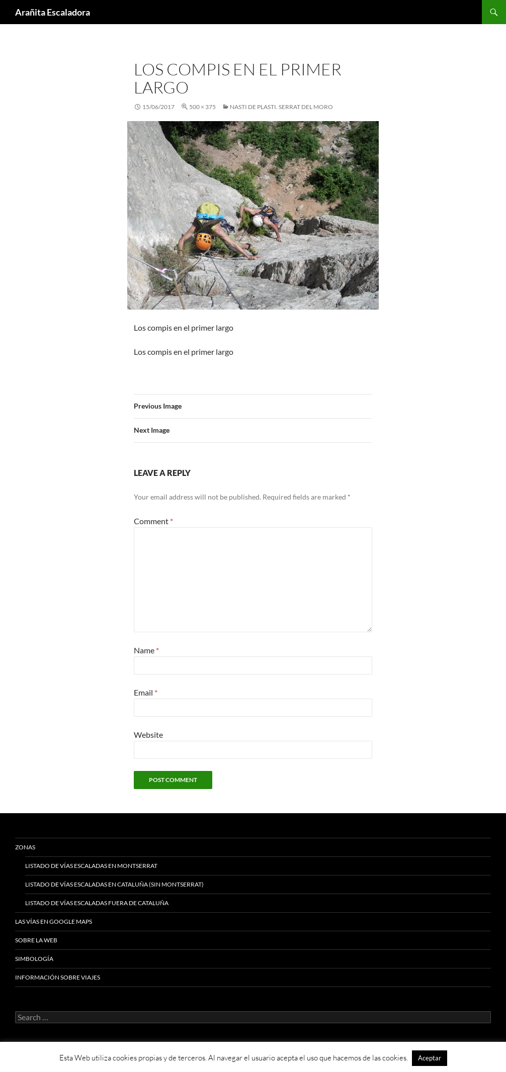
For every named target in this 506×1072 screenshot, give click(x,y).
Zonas (25, 847)
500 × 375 (202, 107)
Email (145, 692)
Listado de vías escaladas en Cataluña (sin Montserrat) (114, 884)
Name (146, 650)
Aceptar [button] (429, 1058)
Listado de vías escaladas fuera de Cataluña (96, 903)
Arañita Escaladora (52, 12)
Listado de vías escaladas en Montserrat (91, 865)
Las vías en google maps (53, 921)
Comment (153, 521)
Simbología (34, 958)
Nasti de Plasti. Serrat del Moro (281, 107)
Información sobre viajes (57, 977)
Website (148, 734)
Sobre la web (36, 940)
